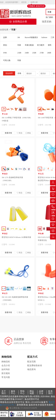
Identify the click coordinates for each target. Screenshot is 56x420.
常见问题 (5, 377)
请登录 (24, 2)
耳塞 (19, 45)
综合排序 (9, 73)
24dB (27, 53)
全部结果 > (5, 30)
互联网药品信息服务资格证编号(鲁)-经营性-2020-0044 (24, 396)
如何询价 (5, 369)
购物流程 (5, 361)
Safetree (44, 37)
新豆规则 (5, 373)
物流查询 (31, 369)
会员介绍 (5, 365)
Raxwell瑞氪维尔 (31, 37)
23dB (19, 53)
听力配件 (40, 45)
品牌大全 (41, 392)
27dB (42, 53)
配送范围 (31, 361)
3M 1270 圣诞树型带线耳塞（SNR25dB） (12, 179)
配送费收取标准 (34, 365)
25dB (34, 53)
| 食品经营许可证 (31, 399)
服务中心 (13, 392)
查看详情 (8, 133)
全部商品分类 (18, 21)
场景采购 (46, 21)
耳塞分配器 (29, 45)
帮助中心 (22, 392)
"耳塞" (13, 30)
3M (18, 37)
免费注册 (34, 2)
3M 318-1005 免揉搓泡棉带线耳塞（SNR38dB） (15, 298)
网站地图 (32, 392)
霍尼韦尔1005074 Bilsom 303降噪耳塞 (16, 237)
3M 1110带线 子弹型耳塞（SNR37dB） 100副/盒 (17, 119)
